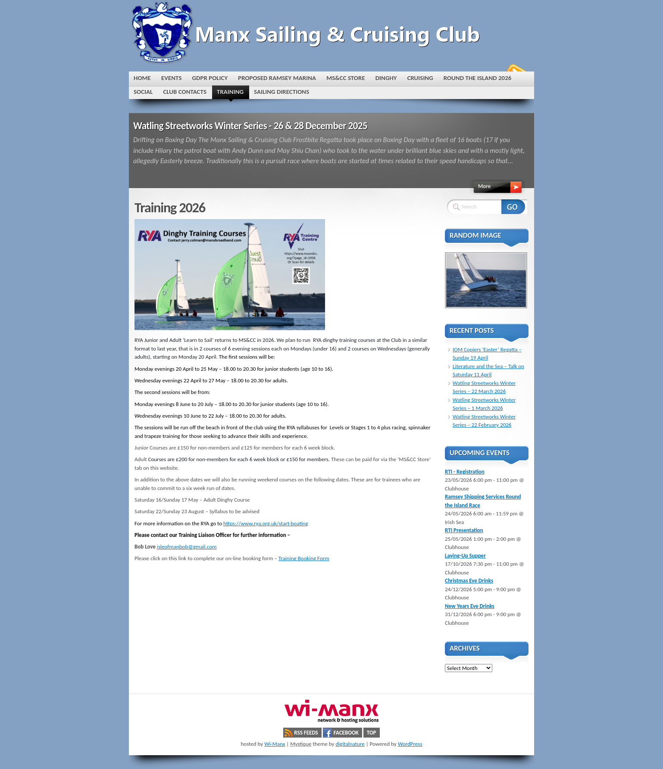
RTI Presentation (464, 530)
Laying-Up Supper (465, 555)
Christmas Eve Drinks (469, 580)
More (484, 186)
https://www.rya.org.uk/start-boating (265, 523)
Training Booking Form (303, 558)
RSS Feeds (306, 732)
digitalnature (349, 744)
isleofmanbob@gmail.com (187, 546)
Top (371, 732)
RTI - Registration (465, 471)
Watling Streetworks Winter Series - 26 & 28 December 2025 (250, 126)
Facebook (346, 732)
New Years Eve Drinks (469, 606)
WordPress (410, 744)
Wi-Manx (274, 744)
